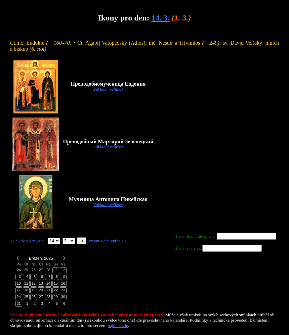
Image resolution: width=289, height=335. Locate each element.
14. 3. (160, 17)
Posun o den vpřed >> (108, 241)
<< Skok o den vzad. (28, 241)
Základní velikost (108, 89)
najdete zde (118, 325)
